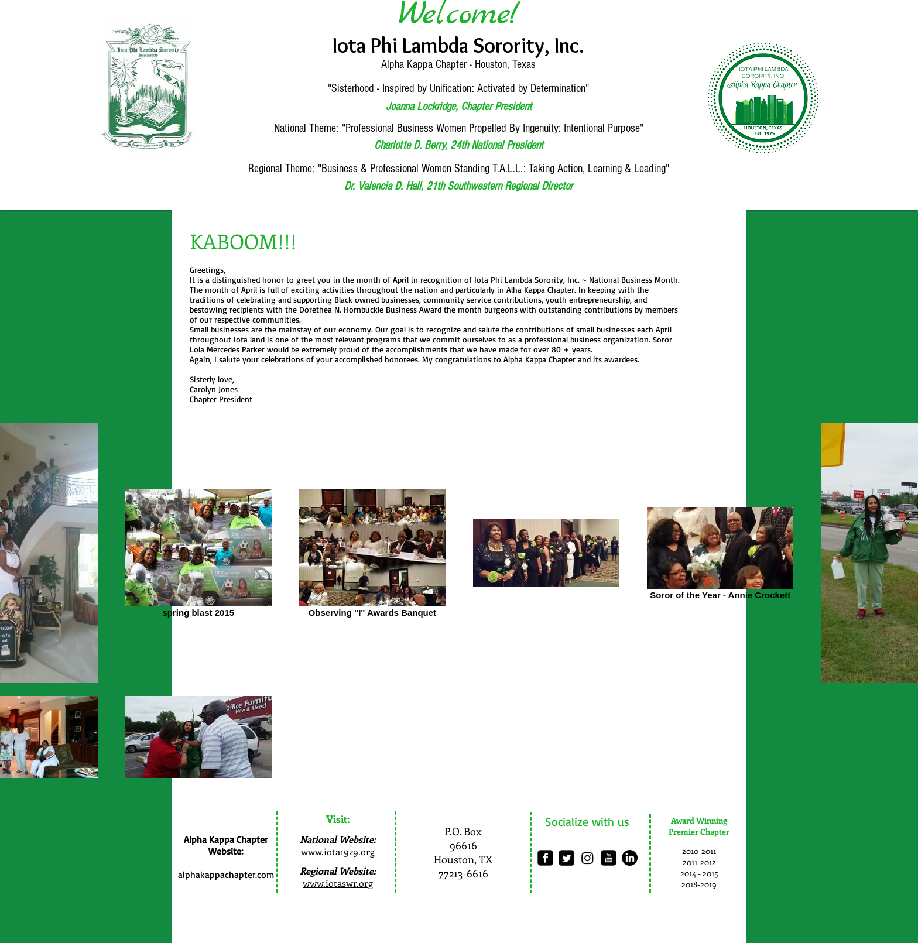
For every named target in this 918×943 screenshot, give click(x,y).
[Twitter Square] (566, 858)
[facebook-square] (545, 858)
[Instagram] (587, 858)
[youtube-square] (608, 858)
